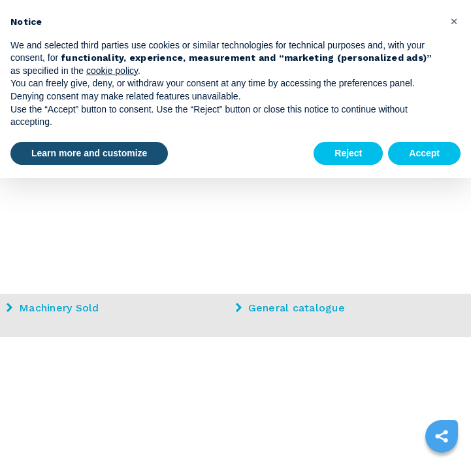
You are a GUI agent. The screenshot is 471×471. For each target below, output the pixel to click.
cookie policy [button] (112, 70)
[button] (454, 20)
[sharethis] (441, 436)
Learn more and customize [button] (89, 153)
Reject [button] (348, 153)
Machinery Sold (53, 308)
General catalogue (290, 308)
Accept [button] (424, 153)
